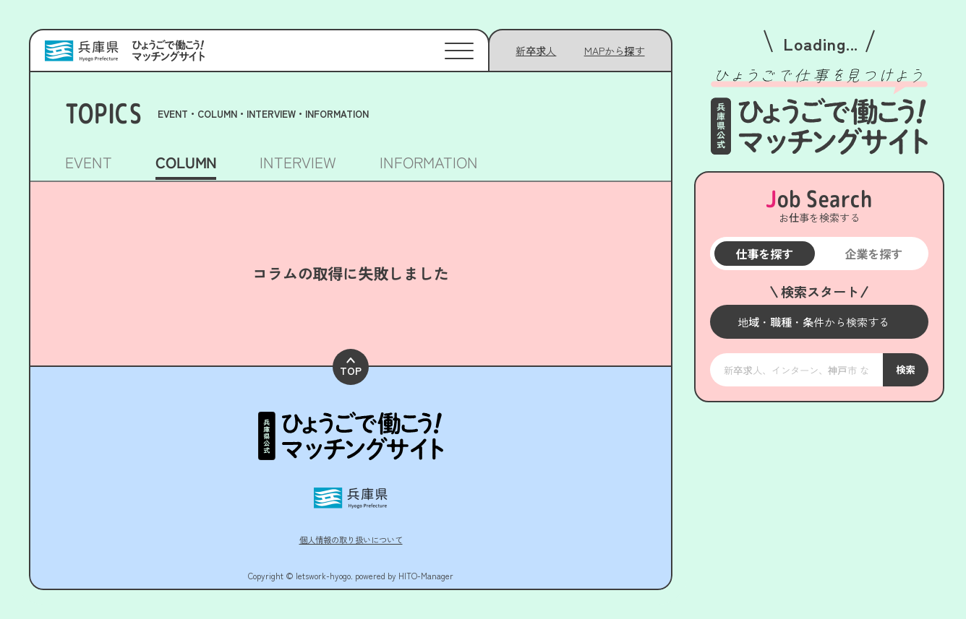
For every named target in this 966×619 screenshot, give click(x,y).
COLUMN (185, 164)
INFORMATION (429, 164)
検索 (905, 370)
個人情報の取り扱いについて (351, 522)
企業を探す (873, 253)
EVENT (88, 164)
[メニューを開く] (819, 322)
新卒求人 (536, 51)
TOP (351, 350)
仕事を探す (764, 253)
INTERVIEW (298, 164)
